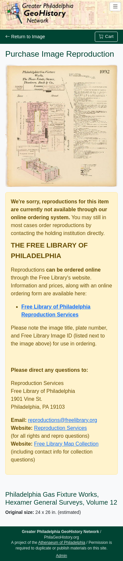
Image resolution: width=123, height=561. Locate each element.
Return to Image (25, 36)
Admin (61, 555)
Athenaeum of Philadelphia (61, 542)
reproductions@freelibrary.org (62, 420)
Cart (106, 36)
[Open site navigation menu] (115, 6)
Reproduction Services (60, 428)
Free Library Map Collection (66, 444)
